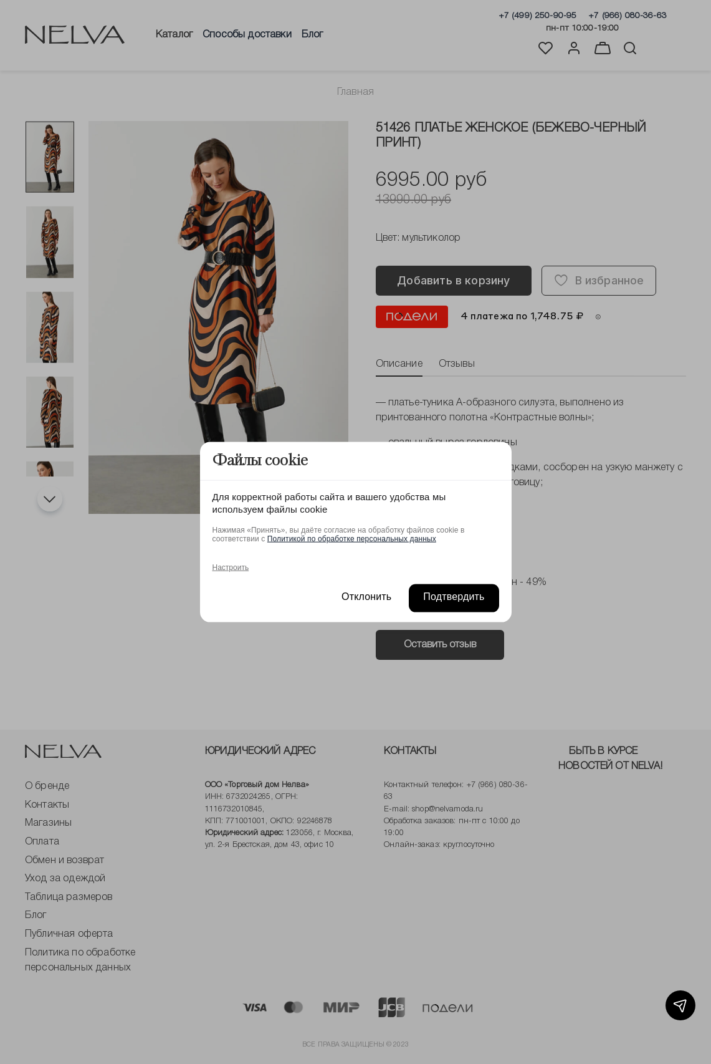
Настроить (230, 567)
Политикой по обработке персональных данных (351, 538)
